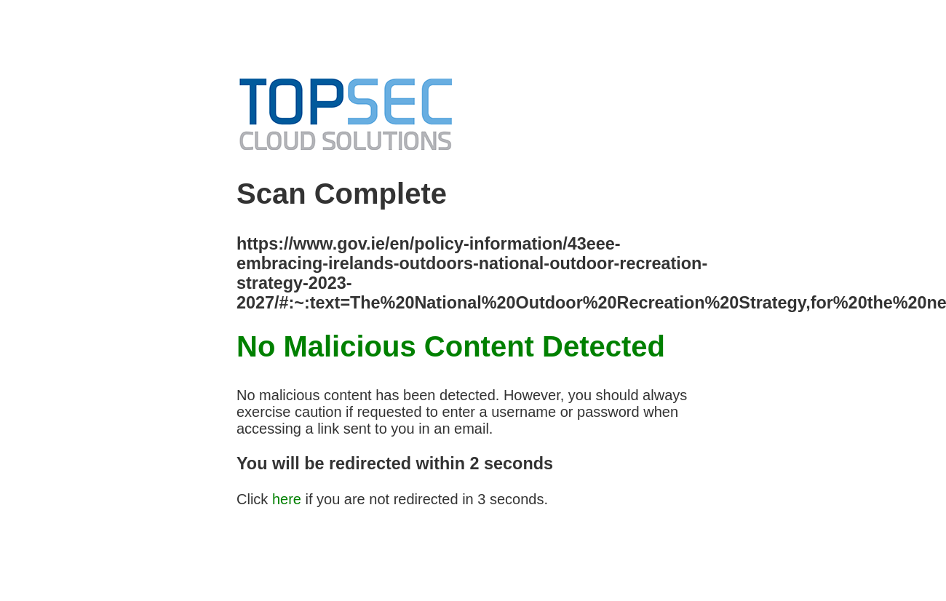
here (286, 499)
